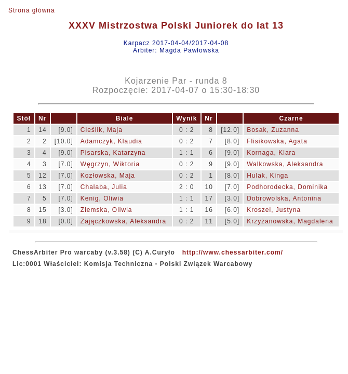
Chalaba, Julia (104, 187)
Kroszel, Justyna (274, 209)
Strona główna (31, 10)
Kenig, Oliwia (102, 198)
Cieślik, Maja (102, 129)
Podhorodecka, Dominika (287, 187)
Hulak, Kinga (267, 175)
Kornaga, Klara (271, 152)
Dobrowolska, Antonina (284, 198)
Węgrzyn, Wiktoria (110, 164)
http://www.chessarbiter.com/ (232, 252)
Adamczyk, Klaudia (111, 141)
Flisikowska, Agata (277, 141)
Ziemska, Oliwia (106, 209)
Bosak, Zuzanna (273, 129)
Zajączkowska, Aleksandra (123, 221)
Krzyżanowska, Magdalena (290, 221)
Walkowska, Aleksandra (285, 164)
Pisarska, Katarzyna (113, 152)
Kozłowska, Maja (108, 175)
